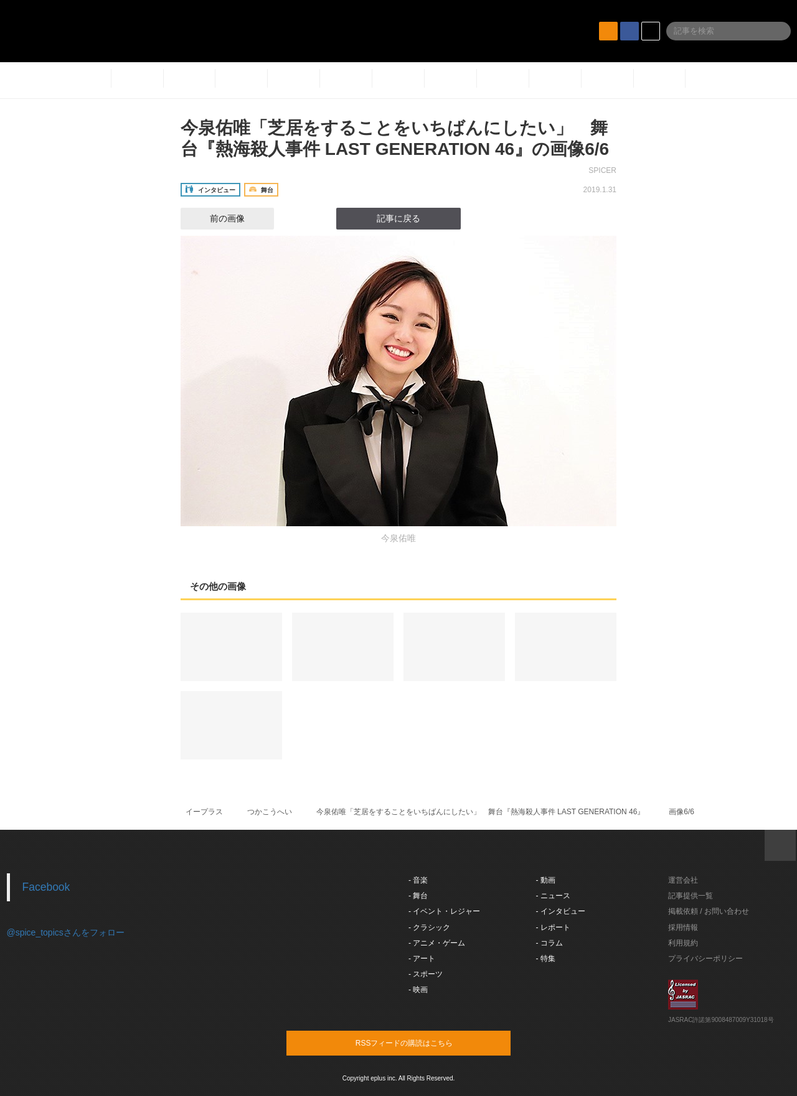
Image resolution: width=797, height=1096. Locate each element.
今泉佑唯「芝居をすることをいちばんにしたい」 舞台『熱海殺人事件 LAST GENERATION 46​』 (480, 811)
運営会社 (683, 880)
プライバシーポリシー (705, 958)
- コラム (549, 943)
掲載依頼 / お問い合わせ (708, 911)
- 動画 (545, 880)
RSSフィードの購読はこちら (422, 1042)
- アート (421, 958)
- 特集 (545, 958)
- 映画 (418, 989)
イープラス (204, 811)
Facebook (46, 887)
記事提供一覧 (690, 895)
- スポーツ (425, 974)
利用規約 (683, 943)
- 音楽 (418, 880)
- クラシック (429, 927)
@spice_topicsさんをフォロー (66, 932)
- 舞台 (418, 895)
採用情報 (683, 927)
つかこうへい (269, 811)
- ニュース (553, 895)
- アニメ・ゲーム (436, 943)
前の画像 (216, 218)
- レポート (553, 927)
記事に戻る (398, 218)
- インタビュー (560, 911)
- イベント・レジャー (444, 911)
